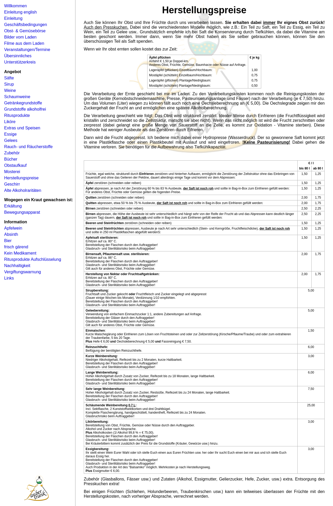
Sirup (9, 84)
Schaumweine (17, 96)
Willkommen (15, 6)
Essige (10, 134)
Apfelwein (13, 228)
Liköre (10, 121)
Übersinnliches (17, 56)
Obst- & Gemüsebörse (25, 31)
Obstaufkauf (15, 165)
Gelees (10, 140)
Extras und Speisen (22, 128)
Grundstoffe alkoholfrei (25, 109)
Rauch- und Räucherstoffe (28, 146)
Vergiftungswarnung (22, 272)
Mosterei (12, 171)
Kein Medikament (20, 253)
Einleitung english (20, 12)
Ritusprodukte (17, 115)
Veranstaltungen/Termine (27, 49)
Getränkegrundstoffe (23, 103)
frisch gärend (16, 247)
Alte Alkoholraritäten (22, 190)
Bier (7, 240)
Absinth (11, 234)
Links (9, 278)
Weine (10, 90)
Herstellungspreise (21, 178)
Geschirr (12, 184)
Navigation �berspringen (11, 2)
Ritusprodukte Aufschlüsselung (32, 259)
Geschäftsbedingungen (25, 24)
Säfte (9, 78)
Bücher (10, 159)
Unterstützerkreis (20, 62)
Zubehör (12, 153)
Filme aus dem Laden (24, 43)
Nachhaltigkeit (17, 265)
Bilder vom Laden (20, 37)
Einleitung (13, 18)
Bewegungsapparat (22, 212)
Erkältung (13, 206)
